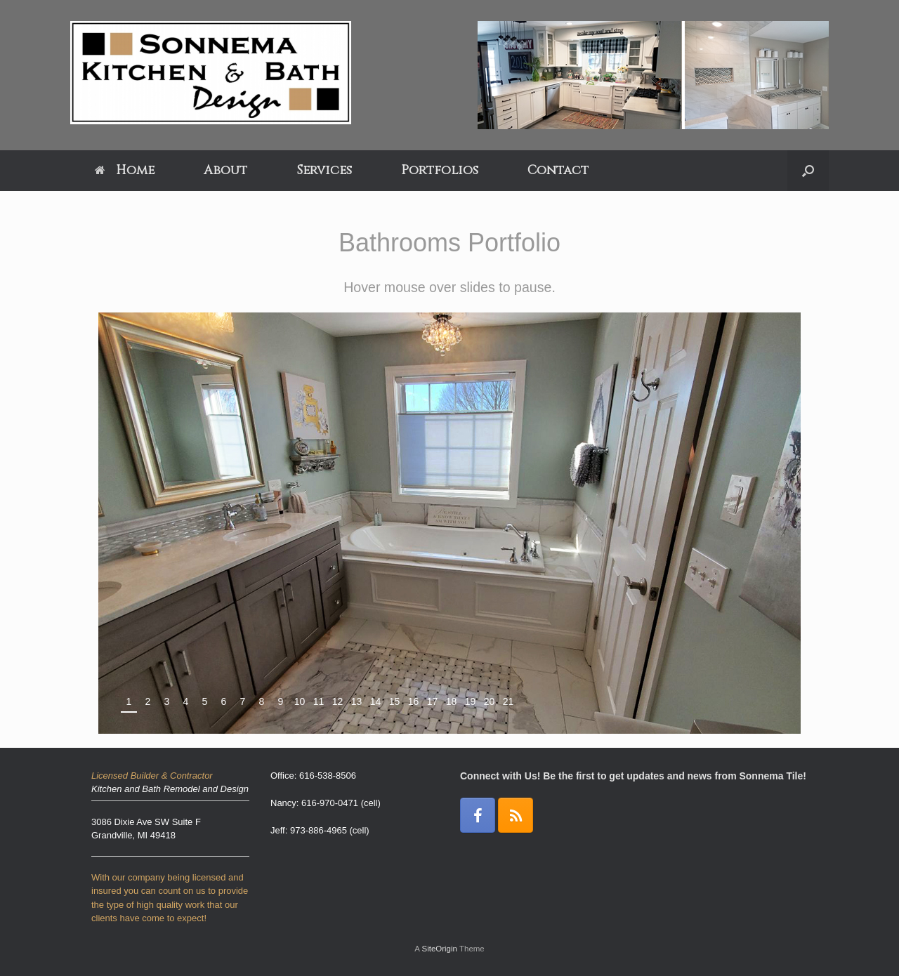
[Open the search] (808, 170)
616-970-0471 (329, 803)
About (225, 170)
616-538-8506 (327, 775)
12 (337, 701)
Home (125, 170)
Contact (558, 170)
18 (451, 701)
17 (432, 701)
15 (394, 701)
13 (356, 701)
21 (508, 701)
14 (375, 701)
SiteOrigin (439, 948)
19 (470, 701)
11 (318, 701)
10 (300, 701)
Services (324, 170)
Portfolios (439, 170)
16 (413, 701)
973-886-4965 (318, 830)
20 (489, 701)
